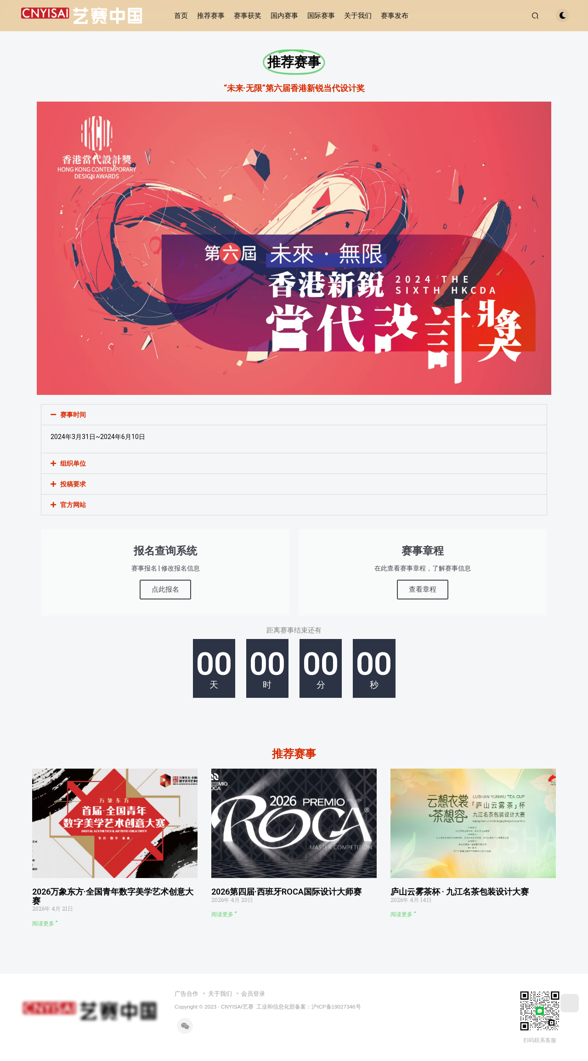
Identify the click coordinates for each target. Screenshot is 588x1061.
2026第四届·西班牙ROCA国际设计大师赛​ (286, 891)
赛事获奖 (247, 15)
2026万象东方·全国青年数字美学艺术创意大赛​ (112, 896)
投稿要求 (73, 484)
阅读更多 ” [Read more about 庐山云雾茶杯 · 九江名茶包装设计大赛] (403, 914)
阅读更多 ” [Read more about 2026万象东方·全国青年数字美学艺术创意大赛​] (45, 923)
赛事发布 (394, 15)
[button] (294, 415)
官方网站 (73, 504)
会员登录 (253, 993)
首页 (181, 15)
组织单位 (73, 463)
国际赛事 (321, 15)
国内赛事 (284, 15)
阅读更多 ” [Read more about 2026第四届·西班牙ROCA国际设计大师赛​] (224, 914)
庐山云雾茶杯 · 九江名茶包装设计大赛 (459, 891)
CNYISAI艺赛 (237, 1007)
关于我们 (358, 15)
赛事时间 (73, 414)
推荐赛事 (211, 15)
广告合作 (186, 993)
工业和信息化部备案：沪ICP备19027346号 (308, 1007)
